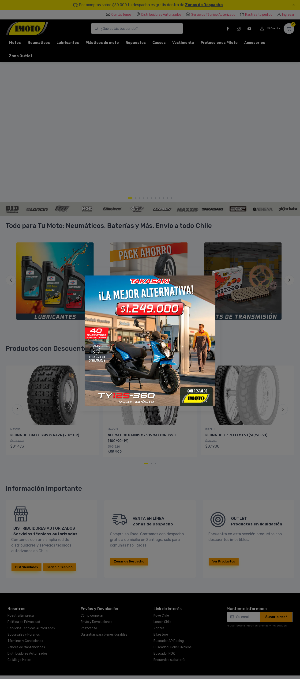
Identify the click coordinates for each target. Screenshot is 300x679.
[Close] (214, 271)
